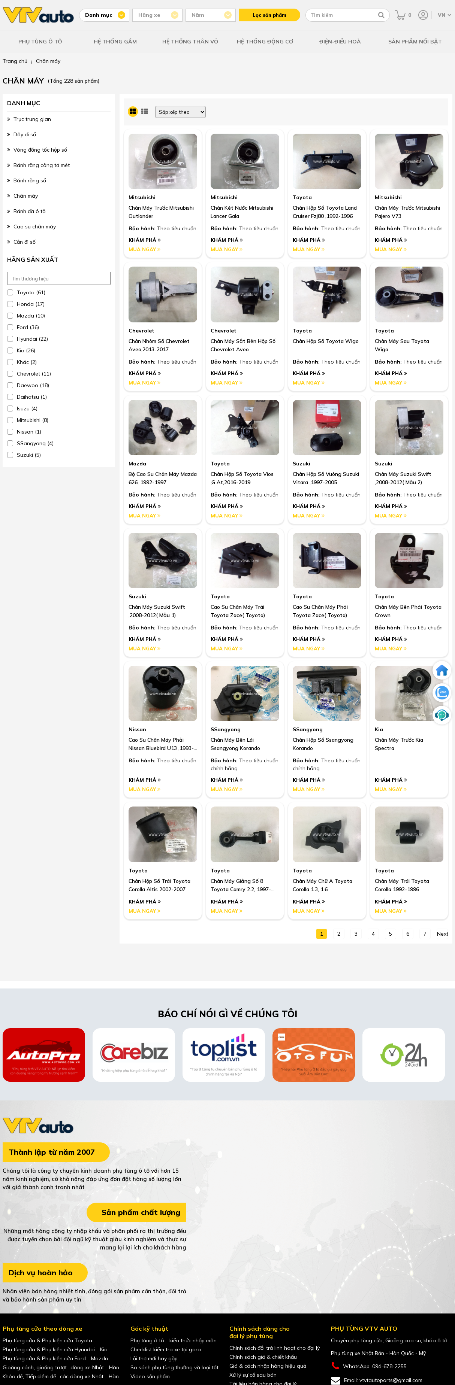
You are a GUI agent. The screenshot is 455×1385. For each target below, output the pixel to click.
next (442, 933)
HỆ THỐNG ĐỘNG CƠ (265, 41)
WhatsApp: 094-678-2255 (369, 1366)
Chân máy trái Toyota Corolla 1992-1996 (402, 885)
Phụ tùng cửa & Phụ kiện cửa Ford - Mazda (55, 1358)
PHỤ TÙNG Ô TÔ (40, 41)
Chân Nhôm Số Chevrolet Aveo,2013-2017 (159, 345)
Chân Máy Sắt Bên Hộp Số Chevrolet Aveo (243, 345)
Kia (379, 729)
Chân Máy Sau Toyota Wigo (402, 345)
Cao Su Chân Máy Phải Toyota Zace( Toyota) (320, 611)
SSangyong (226, 729)
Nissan (137, 729)
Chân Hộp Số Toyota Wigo (326, 341)
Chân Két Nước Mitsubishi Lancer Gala (242, 211)
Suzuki (301, 463)
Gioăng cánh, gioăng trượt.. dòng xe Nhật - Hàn (61, 1367)
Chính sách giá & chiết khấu (263, 1357)
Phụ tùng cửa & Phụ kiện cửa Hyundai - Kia (55, 1349)
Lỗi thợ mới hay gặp (154, 1358)
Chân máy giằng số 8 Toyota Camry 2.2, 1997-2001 (241, 885)
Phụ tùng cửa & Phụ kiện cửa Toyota (47, 1340)
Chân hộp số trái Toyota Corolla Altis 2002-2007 (159, 885)
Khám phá (145, 240)
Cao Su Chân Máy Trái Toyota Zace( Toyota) (238, 611)
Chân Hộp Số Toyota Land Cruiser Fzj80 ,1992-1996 (325, 211)
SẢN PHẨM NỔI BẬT (415, 41)
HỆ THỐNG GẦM (115, 41)
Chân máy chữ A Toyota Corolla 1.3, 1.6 (322, 885)
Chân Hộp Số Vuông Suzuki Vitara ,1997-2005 (326, 478)
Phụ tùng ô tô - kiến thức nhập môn (173, 1340)
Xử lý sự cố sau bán (253, 1375)
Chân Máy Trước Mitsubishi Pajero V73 (407, 211)
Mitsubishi (142, 197)
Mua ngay (144, 249)
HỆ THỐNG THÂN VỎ (190, 41)
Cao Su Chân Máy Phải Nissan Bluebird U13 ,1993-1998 (161, 744)
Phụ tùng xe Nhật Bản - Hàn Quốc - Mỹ (378, 1353)
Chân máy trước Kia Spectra (399, 743)
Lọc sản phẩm (269, 15)
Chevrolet (141, 330)
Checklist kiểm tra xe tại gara (165, 1349)
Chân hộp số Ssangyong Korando (323, 743)
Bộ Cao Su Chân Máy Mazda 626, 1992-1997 (163, 478)
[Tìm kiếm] (381, 15)
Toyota (302, 197)
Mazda (137, 463)
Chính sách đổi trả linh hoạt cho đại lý (274, 1348)
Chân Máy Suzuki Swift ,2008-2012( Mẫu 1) (157, 611)
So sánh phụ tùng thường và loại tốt (174, 1367)
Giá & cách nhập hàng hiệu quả (267, 1366)
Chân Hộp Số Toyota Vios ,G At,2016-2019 (242, 478)
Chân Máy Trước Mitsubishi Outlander (161, 211)
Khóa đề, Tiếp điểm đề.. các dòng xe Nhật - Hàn (61, 1376)
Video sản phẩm (150, 1376)
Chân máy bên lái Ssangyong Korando (235, 743)
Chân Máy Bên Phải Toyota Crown (408, 611)
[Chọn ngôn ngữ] (443, 15)
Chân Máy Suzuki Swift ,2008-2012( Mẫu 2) (403, 478)
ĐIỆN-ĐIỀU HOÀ (340, 41)
